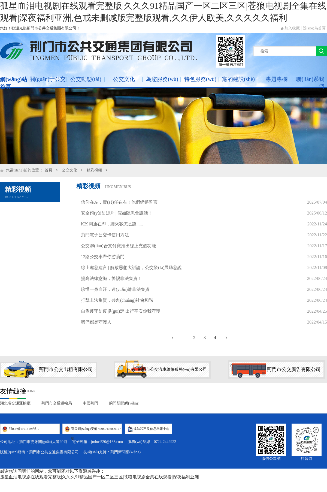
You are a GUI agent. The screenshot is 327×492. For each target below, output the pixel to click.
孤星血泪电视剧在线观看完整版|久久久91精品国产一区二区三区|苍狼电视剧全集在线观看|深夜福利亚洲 (99, 477)
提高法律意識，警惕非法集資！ (111, 278)
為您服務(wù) (162, 79)
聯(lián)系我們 (310, 82)
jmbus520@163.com (107, 442)
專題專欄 (276, 79)
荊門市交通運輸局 (56, 403)
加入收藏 (292, 28)
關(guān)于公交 (48, 79)
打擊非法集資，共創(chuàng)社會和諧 (117, 300)
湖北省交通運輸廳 (15, 403)
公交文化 (124, 79)
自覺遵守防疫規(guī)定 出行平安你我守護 (120, 311)
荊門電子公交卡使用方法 (105, 235)
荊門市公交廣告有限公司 (294, 369)
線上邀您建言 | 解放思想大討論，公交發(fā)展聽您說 (131, 267)
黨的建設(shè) (238, 79)
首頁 (48, 170)
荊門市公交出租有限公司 (66, 369)
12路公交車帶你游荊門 (103, 256)
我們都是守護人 (96, 322)
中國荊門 (90, 403)
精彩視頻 (94, 170)
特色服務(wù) (200, 79)
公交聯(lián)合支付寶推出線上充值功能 (118, 245)
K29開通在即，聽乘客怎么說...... (112, 224)
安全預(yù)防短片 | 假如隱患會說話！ (116, 213)
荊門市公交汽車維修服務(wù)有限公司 (172, 369)
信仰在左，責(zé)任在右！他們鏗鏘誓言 (119, 202)
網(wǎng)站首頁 (13, 83)
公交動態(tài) (85, 79)
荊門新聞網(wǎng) (124, 403)
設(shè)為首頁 (314, 28)
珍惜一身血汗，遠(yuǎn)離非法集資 (115, 289)
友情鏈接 (13, 391)
